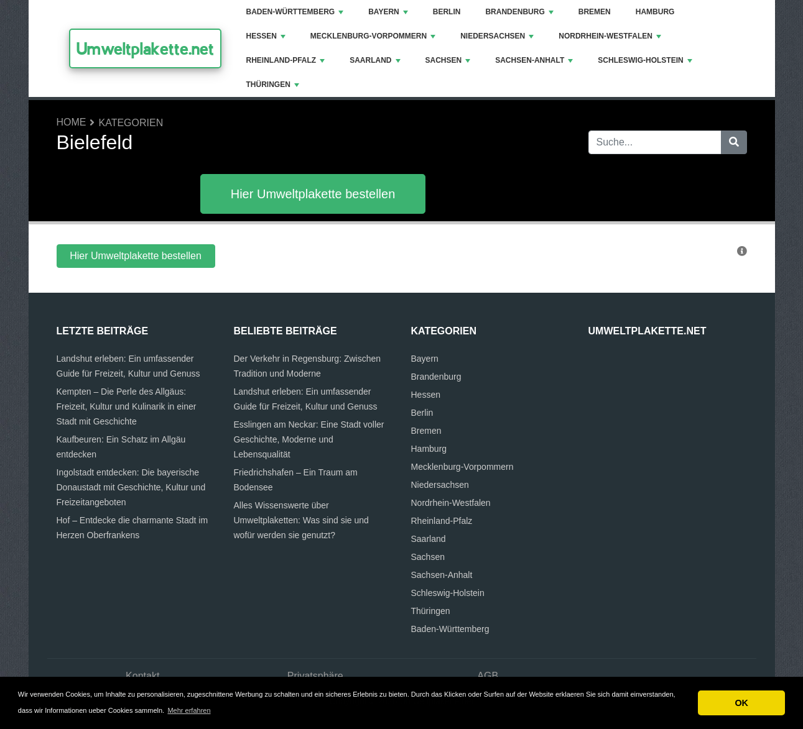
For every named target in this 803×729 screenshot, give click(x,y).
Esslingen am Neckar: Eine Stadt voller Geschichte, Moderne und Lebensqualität (309, 439)
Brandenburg (519, 11)
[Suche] (734, 142)
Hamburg (655, 11)
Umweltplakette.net (145, 48)
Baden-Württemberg (295, 11)
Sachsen (448, 60)
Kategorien (131, 122)
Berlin (447, 11)
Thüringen (272, 84)
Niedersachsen (497, 36)
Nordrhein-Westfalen (610, 36)
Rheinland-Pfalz (285, 60)
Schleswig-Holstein (645, 60)
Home (71, 122)
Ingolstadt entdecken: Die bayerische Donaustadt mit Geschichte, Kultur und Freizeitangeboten (131, 487)
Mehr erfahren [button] (188, 710)
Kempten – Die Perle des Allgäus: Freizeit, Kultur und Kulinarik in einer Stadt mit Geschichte (127, 406)
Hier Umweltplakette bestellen (313, 194)
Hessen (265, 36)
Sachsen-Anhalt (534, 60)
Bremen (594, 11)
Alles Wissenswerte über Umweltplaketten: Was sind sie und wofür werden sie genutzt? (301, 520)
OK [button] (741, 703)
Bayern (388, 11)
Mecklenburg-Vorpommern (372, 36)
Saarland (375, 60)
